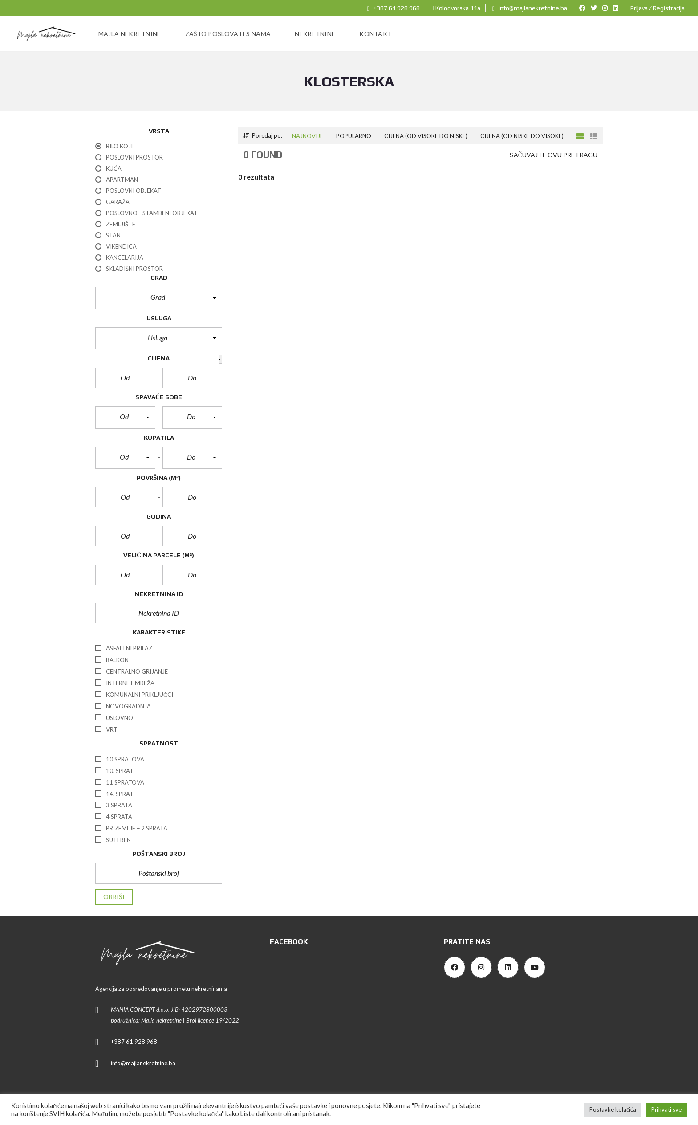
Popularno (353, 135)
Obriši (114, 896)
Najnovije (307, 135)
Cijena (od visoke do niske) (425, 135)
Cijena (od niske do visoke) (522, 135)
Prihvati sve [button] (666, 1109)
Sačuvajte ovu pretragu (553, 155)
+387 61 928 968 (393, 8)
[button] (158, 298)
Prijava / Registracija (657, 8)
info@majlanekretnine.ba (529, 8)
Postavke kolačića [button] (612, 1109)
